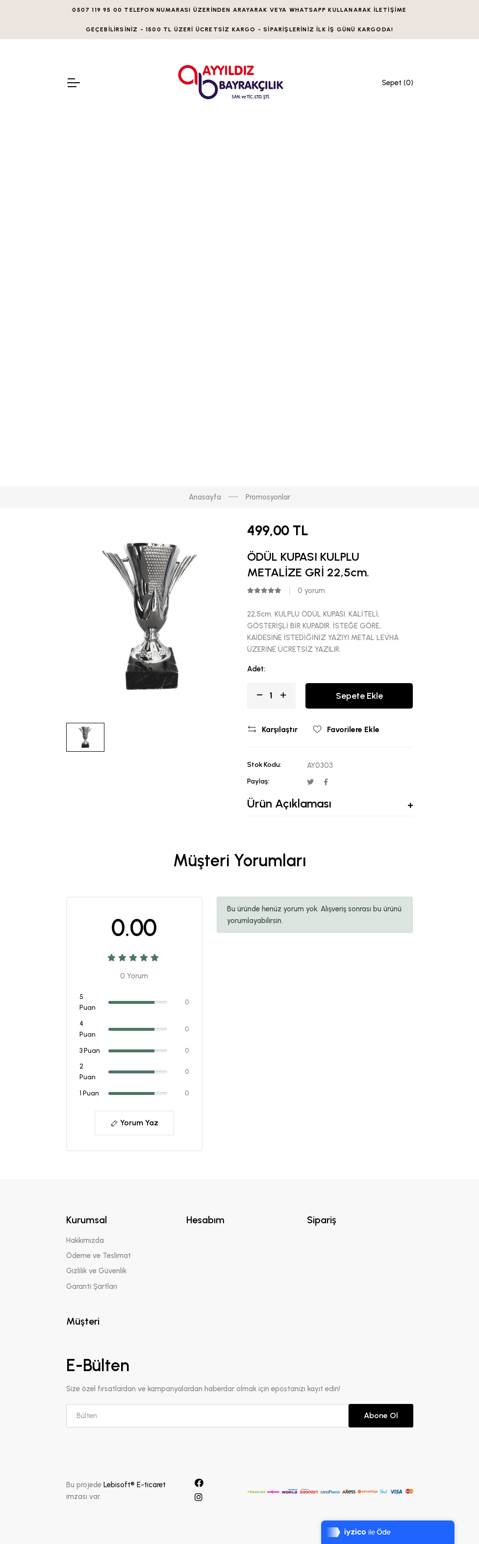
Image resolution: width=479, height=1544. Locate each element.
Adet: (256, 669)
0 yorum (311, 590)
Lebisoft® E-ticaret (134, 1484)
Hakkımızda (85, 1240)
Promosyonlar (268, 497)
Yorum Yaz (134, 1122)
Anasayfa (205, 497)
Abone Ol (381, 1415)
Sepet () (397, 83)
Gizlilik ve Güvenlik (96, 1270)
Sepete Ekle (359, 695)
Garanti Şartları (91, 1286)
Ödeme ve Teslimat (98, 1255)
